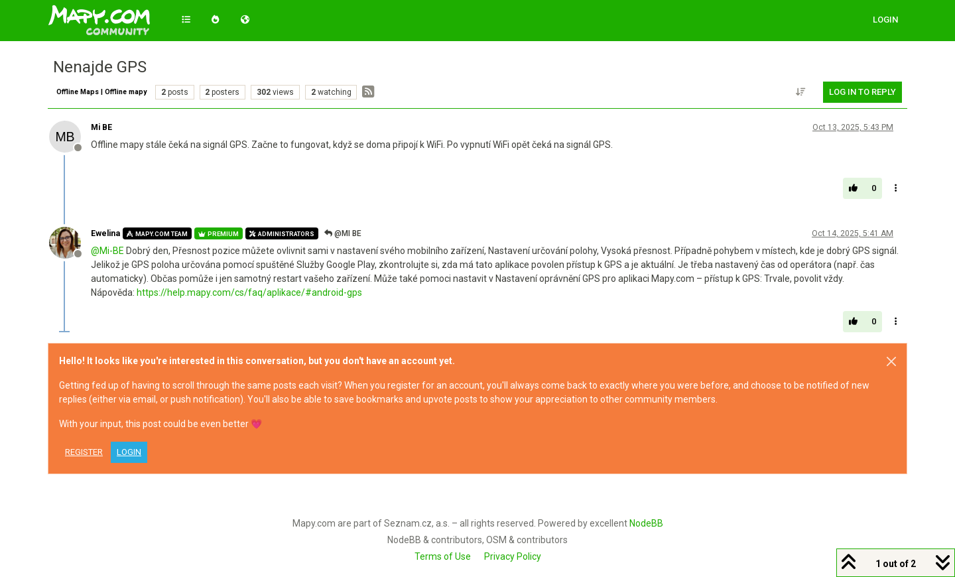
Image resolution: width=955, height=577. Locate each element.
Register (84, 452)
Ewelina (105, 233)
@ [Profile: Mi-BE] (107, 250)
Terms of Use (442, 556)
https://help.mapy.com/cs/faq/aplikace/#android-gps (249, 292)
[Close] (891, 361)
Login (129, 452)
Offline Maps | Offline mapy (101, 92)
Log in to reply (862, 92)
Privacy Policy (512, 556)
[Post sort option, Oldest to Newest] (801, 92)
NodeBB (646, 523)
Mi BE (101, 127)
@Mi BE (342, 233)
